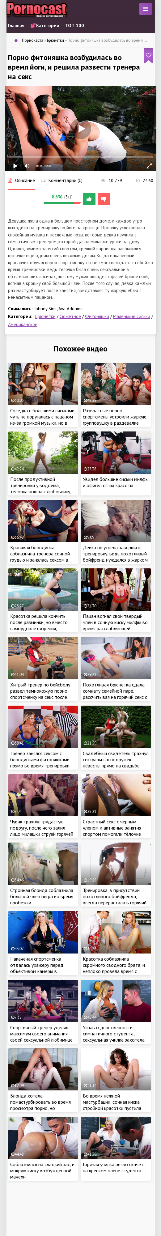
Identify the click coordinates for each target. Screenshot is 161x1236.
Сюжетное (70, 316)
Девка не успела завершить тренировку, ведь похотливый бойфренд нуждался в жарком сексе (115, 556)
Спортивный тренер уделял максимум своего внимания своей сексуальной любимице (41, 1033)
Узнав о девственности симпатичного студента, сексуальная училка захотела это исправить (114, 1036)
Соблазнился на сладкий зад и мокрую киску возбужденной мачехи (42, 1170)
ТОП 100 (74, 25)
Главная (16, 25)
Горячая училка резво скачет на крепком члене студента (113, 1167)
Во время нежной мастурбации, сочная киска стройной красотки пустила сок (112, 1105)
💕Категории (44, 25)
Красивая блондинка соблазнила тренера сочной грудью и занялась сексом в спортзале (40, 556)
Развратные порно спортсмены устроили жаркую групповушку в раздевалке (114, 416)
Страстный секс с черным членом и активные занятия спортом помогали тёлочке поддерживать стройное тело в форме (115, 833)
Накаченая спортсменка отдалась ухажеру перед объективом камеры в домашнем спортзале (36, 968)
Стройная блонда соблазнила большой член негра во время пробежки (41, 896)
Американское (22, 324)
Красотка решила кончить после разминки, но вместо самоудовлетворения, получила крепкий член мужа (40, 625)
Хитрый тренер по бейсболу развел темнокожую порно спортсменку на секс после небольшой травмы (40, 694)
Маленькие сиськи (131, 316)
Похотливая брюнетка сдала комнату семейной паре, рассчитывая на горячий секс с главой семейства (115, 694)
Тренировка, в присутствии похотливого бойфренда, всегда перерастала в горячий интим (114, 899)
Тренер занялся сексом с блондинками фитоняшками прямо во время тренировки (40, 759)
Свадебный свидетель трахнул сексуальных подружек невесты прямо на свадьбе (116, 759)
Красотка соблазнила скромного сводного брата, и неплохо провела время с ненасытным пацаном (114, 968)
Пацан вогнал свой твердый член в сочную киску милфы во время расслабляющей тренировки (115, 625)
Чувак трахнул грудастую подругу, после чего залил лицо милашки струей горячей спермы (41, 830)
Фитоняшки (97, 316)
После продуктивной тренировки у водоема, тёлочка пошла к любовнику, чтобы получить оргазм (40, 488)
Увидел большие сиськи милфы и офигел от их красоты (116, 482)
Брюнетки (45, 316)
